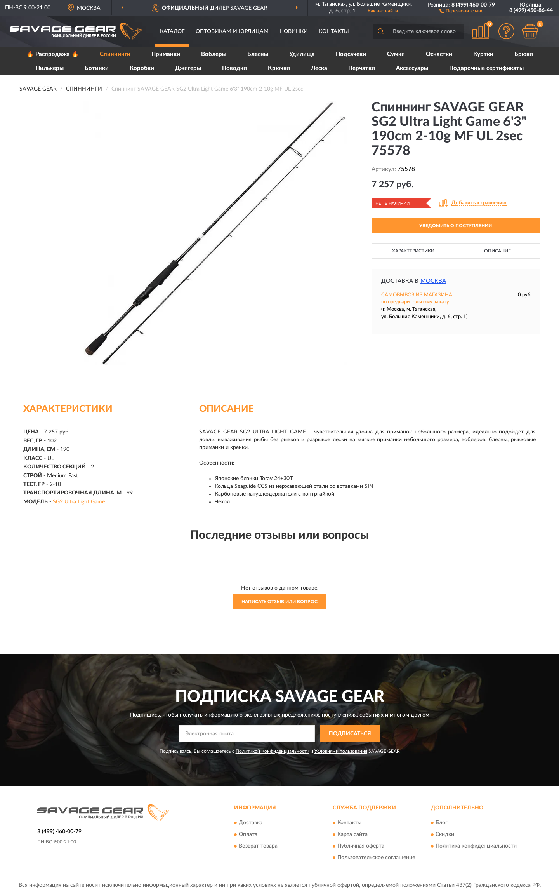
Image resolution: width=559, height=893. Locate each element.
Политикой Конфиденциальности (272, 751)
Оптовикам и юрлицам (232, 31)
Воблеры (213, 54)
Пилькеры (50, 68)
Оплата (248, 834)
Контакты (334, 31)
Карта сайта (352, 834)
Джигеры (188, 68)
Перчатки (361, 68)
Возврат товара (258, 846)
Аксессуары (412, 68)
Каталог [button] (172, 31)
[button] (461, 10)
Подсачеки (351, 54)
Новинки (294, 31)
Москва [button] (433, 281)
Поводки (234, 68)
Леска (319, 68)
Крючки (279, 68)
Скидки (445, 834)
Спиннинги (115, 54)
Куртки (483, 54)
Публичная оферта (360, 846)
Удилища (302, 54)
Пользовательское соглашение (376, 858)
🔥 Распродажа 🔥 (52, 54)
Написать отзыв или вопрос (279, 601)
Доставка (250, 823)
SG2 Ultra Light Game (79, 502)
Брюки (523, 54)
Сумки (396, 54)
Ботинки (97, 68)
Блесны (257, 54)
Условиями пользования (340, 751)
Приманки (165, 54)
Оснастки (439, 54)
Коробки (142, 68)
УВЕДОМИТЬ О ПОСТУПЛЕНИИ (455, 225)
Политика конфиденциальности (476, 846)
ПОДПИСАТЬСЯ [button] (350, 733)
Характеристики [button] (413, 251)
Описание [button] (497, 251)
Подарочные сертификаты (486, 68)
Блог (442, 823)
